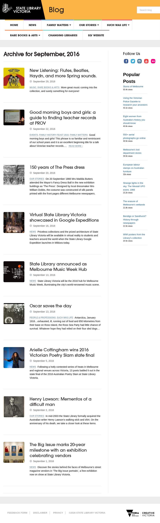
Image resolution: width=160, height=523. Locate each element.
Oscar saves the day (50, 306)
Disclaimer (40, 512)
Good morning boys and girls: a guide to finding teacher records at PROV (63, 117)
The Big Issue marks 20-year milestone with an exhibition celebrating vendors (58, 450)
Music (33, 87)
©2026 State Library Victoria (87, 512)
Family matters (57, 25)
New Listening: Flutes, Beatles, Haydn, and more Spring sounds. (63, 73)
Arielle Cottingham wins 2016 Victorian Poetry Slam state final (62, 352)
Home (14, 25)
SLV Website (96, 35)
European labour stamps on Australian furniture (133, 168)
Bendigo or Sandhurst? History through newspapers (134, 219)
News (32, 25)
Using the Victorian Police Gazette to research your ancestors (135, 101)
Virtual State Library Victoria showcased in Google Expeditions (64, 217)
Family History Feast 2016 (54, 135)
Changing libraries (62, 35)
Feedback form (17, 512)
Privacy (58, 512)
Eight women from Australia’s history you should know (134, 119)
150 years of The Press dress (57, 167)
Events (34, 135)
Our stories (87, 25)
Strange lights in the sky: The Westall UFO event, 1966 (134, 186)
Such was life (117, 25)
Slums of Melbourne (133, 86)
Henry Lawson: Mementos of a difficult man (61, 401)
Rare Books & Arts (24, 35)
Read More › (76, 146)
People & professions (43, 317)
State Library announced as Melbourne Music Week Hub (58, 266)
